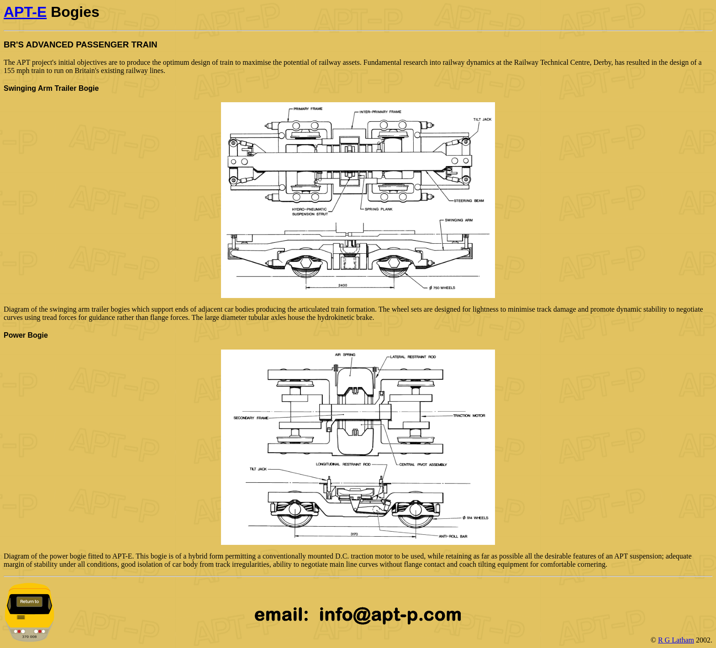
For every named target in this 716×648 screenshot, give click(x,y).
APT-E (25, 12)
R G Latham (676, 640)
